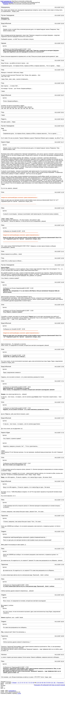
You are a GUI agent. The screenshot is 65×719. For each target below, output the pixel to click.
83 (39, 682)
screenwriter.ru (12, 690)
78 (29, 682)
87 (46, 682)
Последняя (60, 682)
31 (19, 682)
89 (50, 682)
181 (54, 682)
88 (48, 682)
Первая (14, 682)
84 (40, 682)
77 (28, 682)
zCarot (19, 693)
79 (31, 682)
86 (44, 682)
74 (22, 682)
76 (26, 682)
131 (52, 682)
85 (42, 682)
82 (37, 682)
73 (20, 682)
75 (24, 682)
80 (33, 682)
